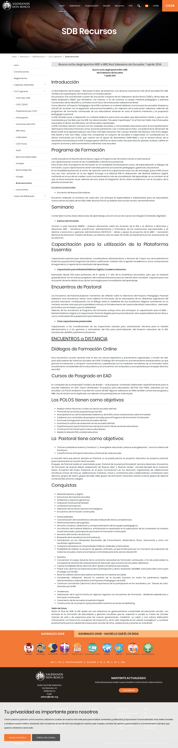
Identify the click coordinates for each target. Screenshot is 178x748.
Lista (16, 65)
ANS (52, 662)
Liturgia (19, 176)
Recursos (119, 5)
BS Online (91, 662)
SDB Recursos (38, 56)
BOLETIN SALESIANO (74, 662)
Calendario (21, 137)
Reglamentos (20, 78)
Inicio (62, 5)
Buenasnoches (72, 56)
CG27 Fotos (21, 143)
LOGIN (156, 5)
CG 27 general (55, 56)
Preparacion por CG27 (26, 111)
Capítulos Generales (24, 84)
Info (131, 5)
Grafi (18, 150)
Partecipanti (22, 117)
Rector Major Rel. (24, 170)
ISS (101, 662)
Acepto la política (17, 737)
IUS (115, 662)
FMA (123, 662)
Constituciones (21, 71)
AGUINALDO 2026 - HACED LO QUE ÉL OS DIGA (108, 634)
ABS (108, 662)
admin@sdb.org (49, 696)
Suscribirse (128, 690)
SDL (59, 662)
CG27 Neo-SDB (23, 98)
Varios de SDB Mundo (24, 196)
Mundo (106, 5)
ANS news (20, 130)
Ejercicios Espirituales (26, 157)
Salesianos (75, 5)
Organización (91, 5)
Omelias (20, 163)
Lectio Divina (22, 189)
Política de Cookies (46, 737)
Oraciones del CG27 (25, 124)
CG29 (170, 5)
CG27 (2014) (22, 104)
